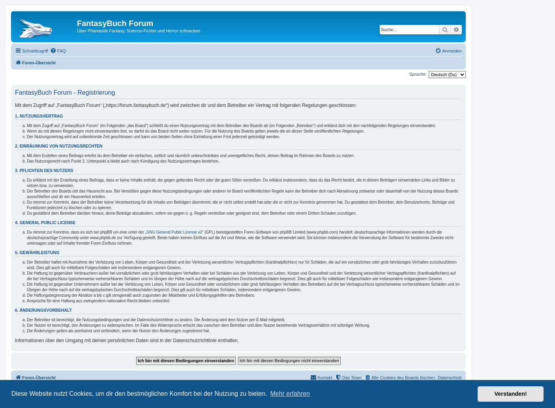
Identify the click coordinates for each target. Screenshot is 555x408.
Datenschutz (450, 377)
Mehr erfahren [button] (290, 393)
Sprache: (418, 74)
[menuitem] (58, 51)
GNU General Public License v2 (174, 232)
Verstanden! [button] (511, 394)
